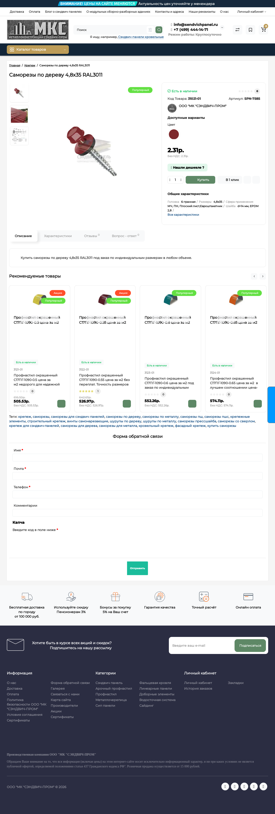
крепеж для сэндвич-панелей (34, 426)
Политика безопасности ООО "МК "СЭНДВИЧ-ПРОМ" (26, 704)
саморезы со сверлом (236, 421)
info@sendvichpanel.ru (194, 25)
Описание (23, 236)
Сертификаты (18, 720)
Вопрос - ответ (125, 235)
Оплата (34, 11)
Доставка (17, 11)
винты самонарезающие (87, 421)
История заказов (198, 688)
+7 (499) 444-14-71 (189, 30)
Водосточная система (157, 700)
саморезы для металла (118, 426)
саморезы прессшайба (197, 421)
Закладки (236, 683)
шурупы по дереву (125, 421)
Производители (64, 706)
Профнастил (106, 694)
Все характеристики (183, 214)
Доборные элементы (156, 694)
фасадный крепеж (190, 426)
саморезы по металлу (160, 417)
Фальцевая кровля (155, 683)
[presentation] (47, 542)
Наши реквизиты (202, 11)
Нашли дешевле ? (187, 167)
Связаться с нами (65, 694)
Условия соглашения (24, 715)
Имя (17, 450)
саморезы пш (191, 417)
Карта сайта (61, 700)
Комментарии (25, 505)
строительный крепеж (46, 421)
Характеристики (58, 236)
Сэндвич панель (108, 683)
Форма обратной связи (70, 683)
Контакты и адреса (169, 11)
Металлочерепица (111, 700)
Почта (19, 469)
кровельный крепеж (156, 426)
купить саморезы (221, 426)
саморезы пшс (216, 417)
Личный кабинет (198, 683)
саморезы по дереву (123, 417)
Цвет (171, 124)
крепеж (24, 417)
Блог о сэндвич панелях (63, 11)
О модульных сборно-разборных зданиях (118, 11)
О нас (224, 11)
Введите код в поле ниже (34, 530)
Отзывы (92, 235)
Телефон (21, 487)
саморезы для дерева (79, 426)
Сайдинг (146, 706)
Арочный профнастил (113, 688)
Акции (56, 711)
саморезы (41, 417)
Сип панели (105, 706)
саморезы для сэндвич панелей (77, 417)
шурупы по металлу (159, 421)
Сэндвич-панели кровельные (141, 37)
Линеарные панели (155, 688)
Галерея (58, 688)
